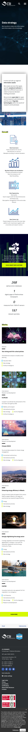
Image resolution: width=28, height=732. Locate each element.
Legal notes (5, 680)
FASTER (4, 586)
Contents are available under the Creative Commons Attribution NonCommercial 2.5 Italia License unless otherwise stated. (13, 721)
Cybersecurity (22, 626)
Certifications (5, 686)
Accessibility (5, 684)
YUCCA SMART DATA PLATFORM (14, 265)
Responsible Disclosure (8, 687)
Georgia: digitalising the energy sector (13, 536)
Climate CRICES (6, 446)
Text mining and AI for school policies (13, 351)
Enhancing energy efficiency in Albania (13, 490)
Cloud (3, 626)
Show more (14, 614)
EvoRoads (5, 398)
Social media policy (6, 673)
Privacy (4, 682)
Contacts (4, 689)
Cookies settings (7, 676)
